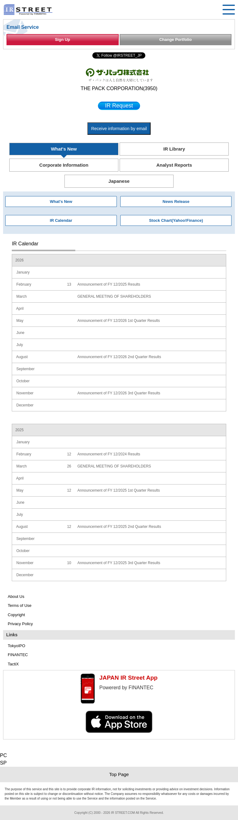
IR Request (119, 106)
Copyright (16, 614)
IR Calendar (61, 220)
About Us (16, 596)
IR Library (174, 148)
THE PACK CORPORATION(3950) (119, 88)
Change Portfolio (175, 39)
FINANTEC (18, 654)
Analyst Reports (174, 165)
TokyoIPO (16, 645)
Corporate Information (63, 165)
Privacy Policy (20, 623)
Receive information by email (119, 128)
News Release (176, 201)
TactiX (13, 664)
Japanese (119, 181)
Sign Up (62, 39)
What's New (64, 148)
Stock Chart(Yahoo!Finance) (176, 220)
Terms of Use (20, 605)
